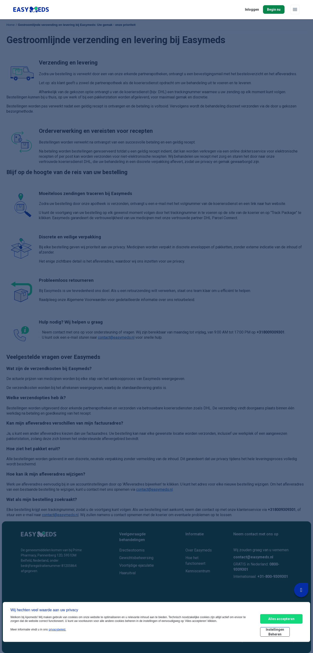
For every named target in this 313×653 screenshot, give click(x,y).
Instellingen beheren (275, 632)
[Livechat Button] (301, 590)
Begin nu (274, 9)
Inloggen (252, 9)
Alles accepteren (281, 619)
